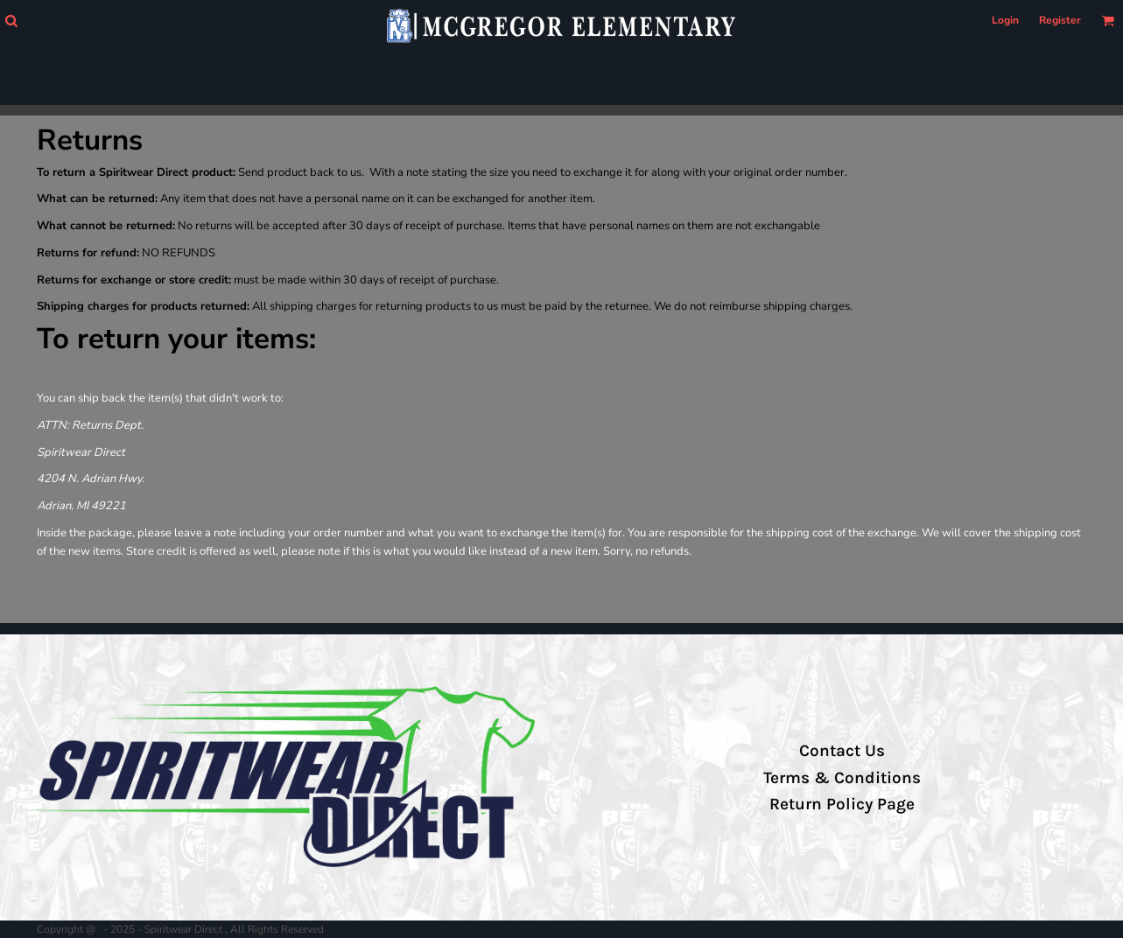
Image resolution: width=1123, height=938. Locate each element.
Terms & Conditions (842, 778)
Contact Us (842, 750)
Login (1005, 20)
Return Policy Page (842, 804)
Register (1060, 20)
